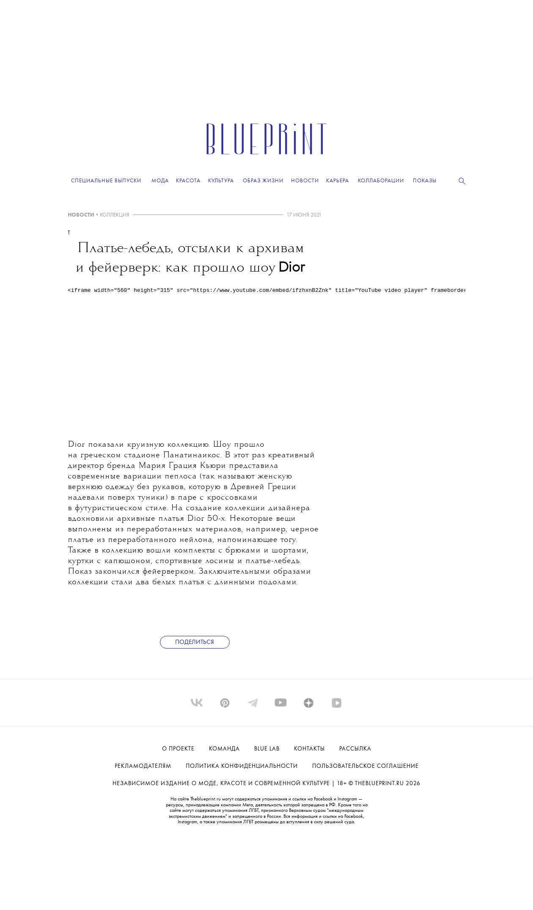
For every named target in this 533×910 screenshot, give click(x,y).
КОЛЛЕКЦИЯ (114, 215)
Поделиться (194, 642)
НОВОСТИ (81, 215)
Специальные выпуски (106, 181)
